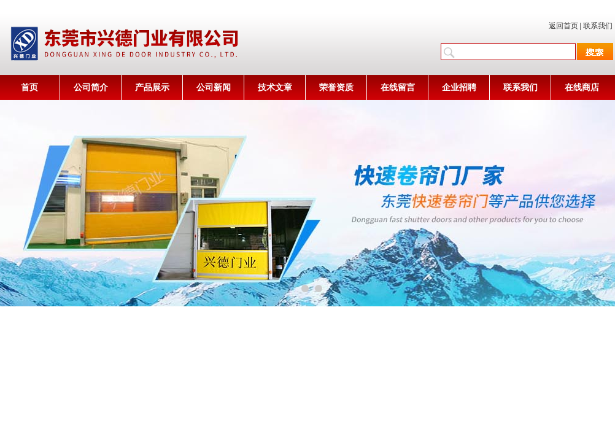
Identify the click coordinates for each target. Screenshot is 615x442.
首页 (29, 87)
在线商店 (582, 87)
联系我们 (598, 25)
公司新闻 (213, 87)
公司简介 (91, 87)
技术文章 (275, 87)
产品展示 (152, 87)
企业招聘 (459, 87)
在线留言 (398, 87)
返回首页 (563, 25)
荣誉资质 (336, 87)
